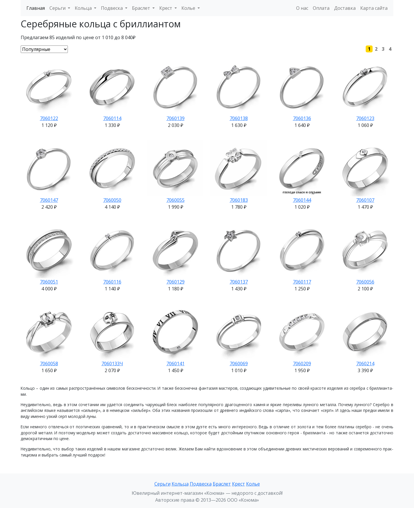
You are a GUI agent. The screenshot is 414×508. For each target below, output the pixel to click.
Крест (238, 484)
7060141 (175, 363)
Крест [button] (166, 8)
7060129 (175, 282)
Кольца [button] (84, 8)
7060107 (365, 200)
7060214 (365, 363)
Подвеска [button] (112, 8)
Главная (35, 8)
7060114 (112, 118)
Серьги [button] (58, 8)
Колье (253, 484)
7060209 (302, 363)
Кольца (180, 484)
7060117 (302, 282)
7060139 (175, 118)
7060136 (302, 118)
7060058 (49, 363)
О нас (302, 8)
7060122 (49, 118)
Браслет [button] (141, 8)
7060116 (112, 282)
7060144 (302, 200)
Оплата (321, 8)
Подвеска (201, 484)
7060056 (365, 282)
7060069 (239, 363)
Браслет (222, 484)
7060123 (365, 118)
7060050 (112, 200)
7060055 (175, 200)
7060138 (239, 118)
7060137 (239, 282)
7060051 (49, 282)
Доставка (345, 8)
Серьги (162, 484)
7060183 (239, 200)
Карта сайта (374, 8)
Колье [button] (188, 8)
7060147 (49, 200)
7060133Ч (112, 363)
